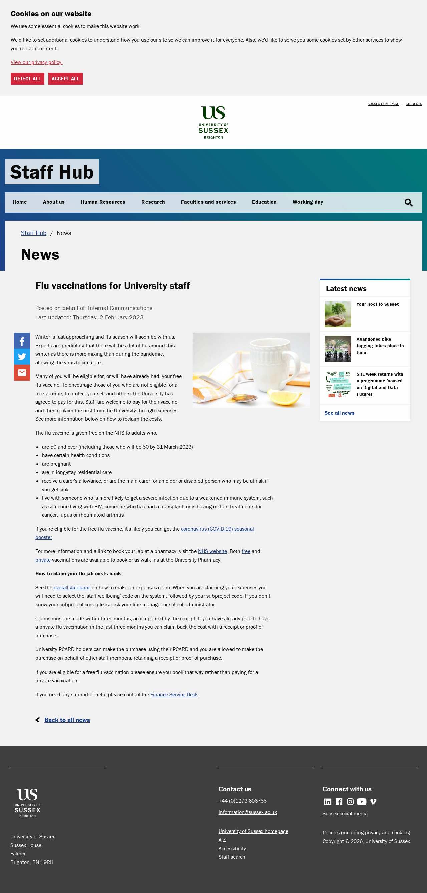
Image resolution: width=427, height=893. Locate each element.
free (246, 551)
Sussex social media (345, 813)
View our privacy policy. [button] (37, 62)
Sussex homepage (383, 103)
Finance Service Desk (174, 694)
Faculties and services (208, 201)
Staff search (232, 856)
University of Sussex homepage (253, 831)
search (408, 203)
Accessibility (232, 848)
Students (414, 103)
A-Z (222, 839)
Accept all (65, 78)
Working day (308, 201)
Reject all (27, 78)
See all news (340, 412)
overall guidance (72, 587)
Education (264, 201)
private (43, 559)
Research (153, 201)
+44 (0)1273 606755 (243, 800)
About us (54, 201)
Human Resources (103, 201)
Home (20, 201)
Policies (331, 832)
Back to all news (67, 720)
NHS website (212, 551)
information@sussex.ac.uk (248, 812)
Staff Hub (52, 171)
